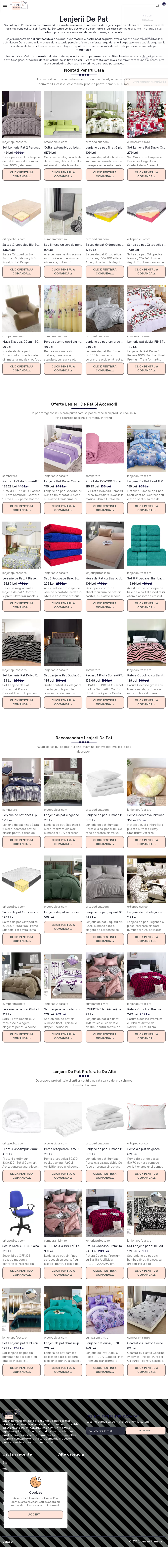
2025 (5, 1469)
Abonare (146, 1430)
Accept (35, 1513)
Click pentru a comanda (21, 174)
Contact (7, 1542)
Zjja (5, 1463)
